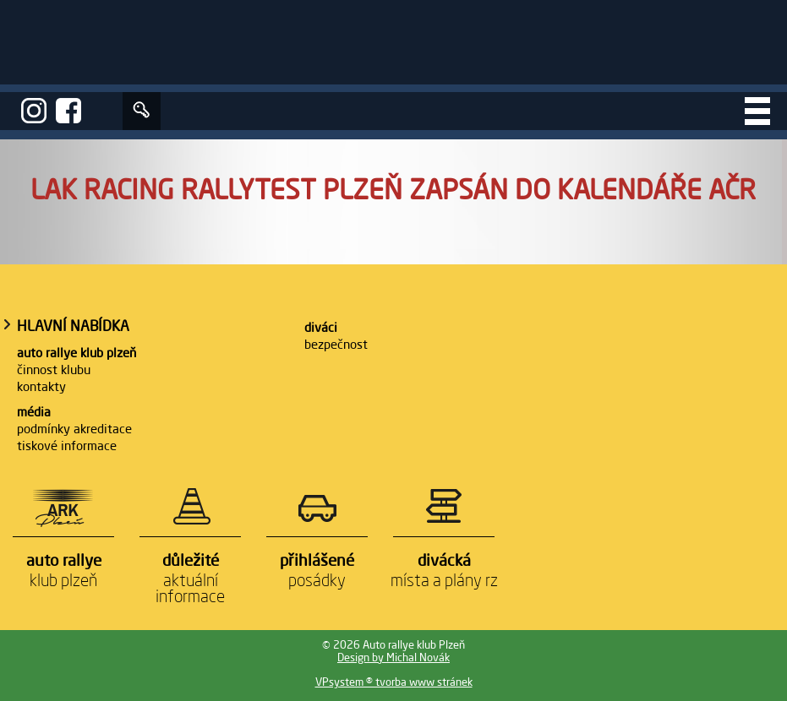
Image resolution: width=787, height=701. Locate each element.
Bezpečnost (336, 344)
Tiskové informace (67, 445)
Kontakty (41, 386)
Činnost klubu (53, 369)
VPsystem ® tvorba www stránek (394, 682)
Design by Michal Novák (393, 657)
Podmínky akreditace (74, 429)
